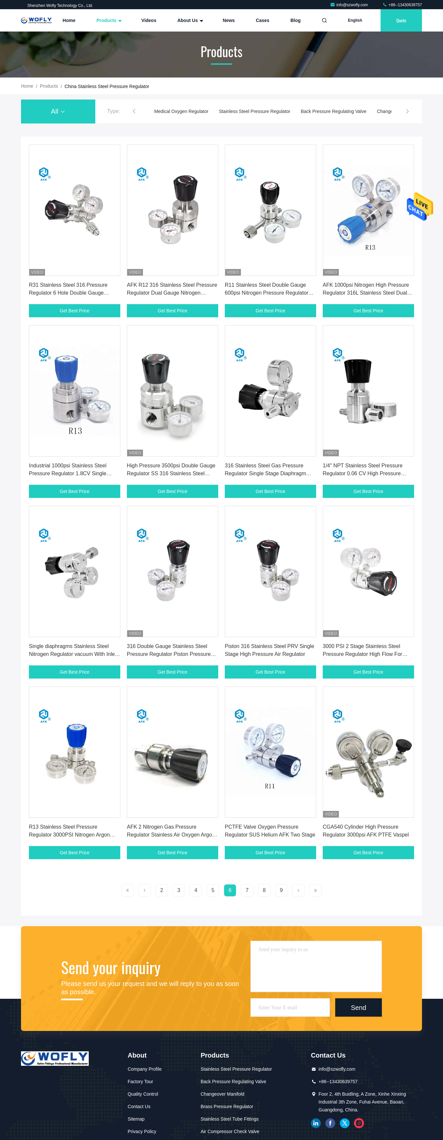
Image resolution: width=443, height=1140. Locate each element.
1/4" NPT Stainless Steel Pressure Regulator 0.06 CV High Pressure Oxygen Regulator (363, 473)
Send (358, 1007)
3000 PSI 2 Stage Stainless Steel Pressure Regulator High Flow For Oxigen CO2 (362, 654)
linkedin (316, 1123)
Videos (148, 20)
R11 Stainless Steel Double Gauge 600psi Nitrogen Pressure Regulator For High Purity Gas (266, 292)
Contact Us (139, 1106)
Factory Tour (140, 1081)
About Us (189, 20)
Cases (262, 20)
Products (108, 20)
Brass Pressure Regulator (226, 1106)
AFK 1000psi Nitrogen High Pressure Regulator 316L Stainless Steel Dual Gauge (366, 292)
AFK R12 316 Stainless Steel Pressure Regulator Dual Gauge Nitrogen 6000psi (172, 292)
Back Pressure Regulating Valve (333, 111)
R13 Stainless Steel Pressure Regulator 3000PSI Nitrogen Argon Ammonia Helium (69, 834)
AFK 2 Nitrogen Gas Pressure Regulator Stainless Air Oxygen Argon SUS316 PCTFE (171, 834)
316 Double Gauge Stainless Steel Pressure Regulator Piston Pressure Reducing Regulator (169, 654)
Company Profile (145, 1069)
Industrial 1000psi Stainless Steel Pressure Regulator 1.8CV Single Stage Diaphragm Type (67, 473)
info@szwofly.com (349, 5)
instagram (359, 1123)
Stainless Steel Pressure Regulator (254, 111)
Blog (296, 20)
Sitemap (136, 1119)
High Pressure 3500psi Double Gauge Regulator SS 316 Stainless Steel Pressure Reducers (171, 473)
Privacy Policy (142, 1131)
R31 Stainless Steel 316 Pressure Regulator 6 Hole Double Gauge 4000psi (68, 292)
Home (69, 20)
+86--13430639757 (402, 5)
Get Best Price (74, 310)
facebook (330, 1123)
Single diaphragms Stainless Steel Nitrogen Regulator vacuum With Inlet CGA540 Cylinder (72, 654)
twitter (345, 1123)
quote (401, 20)
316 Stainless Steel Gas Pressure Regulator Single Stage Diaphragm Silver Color (265, 473)
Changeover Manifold (222, 1094)
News (229, 20)
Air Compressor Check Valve (229, 1131)
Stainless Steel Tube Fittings (229, 1119)
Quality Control (143, 1094)
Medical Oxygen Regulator (181, 111)
